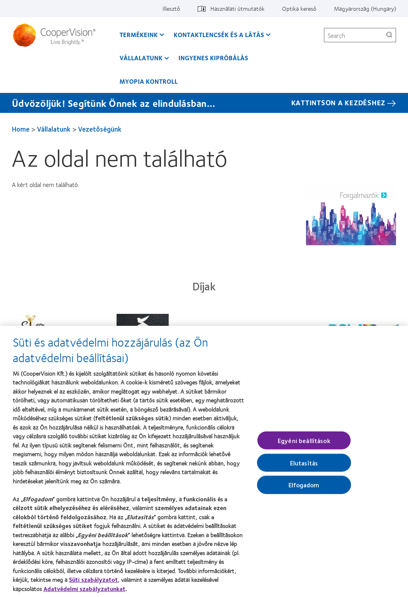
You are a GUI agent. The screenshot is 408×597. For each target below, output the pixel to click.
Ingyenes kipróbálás (213, 58)
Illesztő (171, 8)
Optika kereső (299, 8)
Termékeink (139, 34)
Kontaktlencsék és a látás (219, 34)
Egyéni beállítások (304, 445)
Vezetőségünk (100, 129)
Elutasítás (304, 468)
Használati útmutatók (237, 8)
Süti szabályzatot (93, 584)
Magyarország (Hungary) (365, 8)
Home (20, 129)
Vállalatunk (141, 58)
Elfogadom (303, 490)
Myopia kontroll (149, 81)
